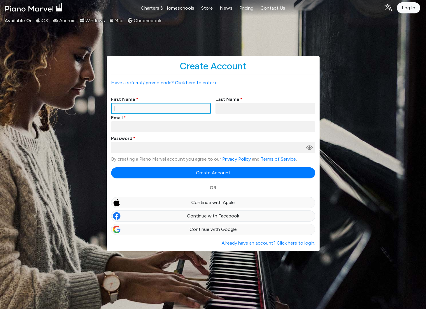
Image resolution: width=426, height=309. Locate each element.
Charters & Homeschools (167, 8)
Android (64, 20)
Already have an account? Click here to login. (268, 243)
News (226, 8)
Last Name (227, 99)
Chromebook (144, 20)
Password (121, 138)
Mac (116, 20)
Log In (408, 7)
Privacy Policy (236, 159)
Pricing (246, 8)
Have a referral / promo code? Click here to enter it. (165, 82)
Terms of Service (278, 159)
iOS (42, 20)
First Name (123, 99)
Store (207, 8)
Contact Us (272, 8)
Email (117, 117)
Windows (92, 20)
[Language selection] (388, 7)
